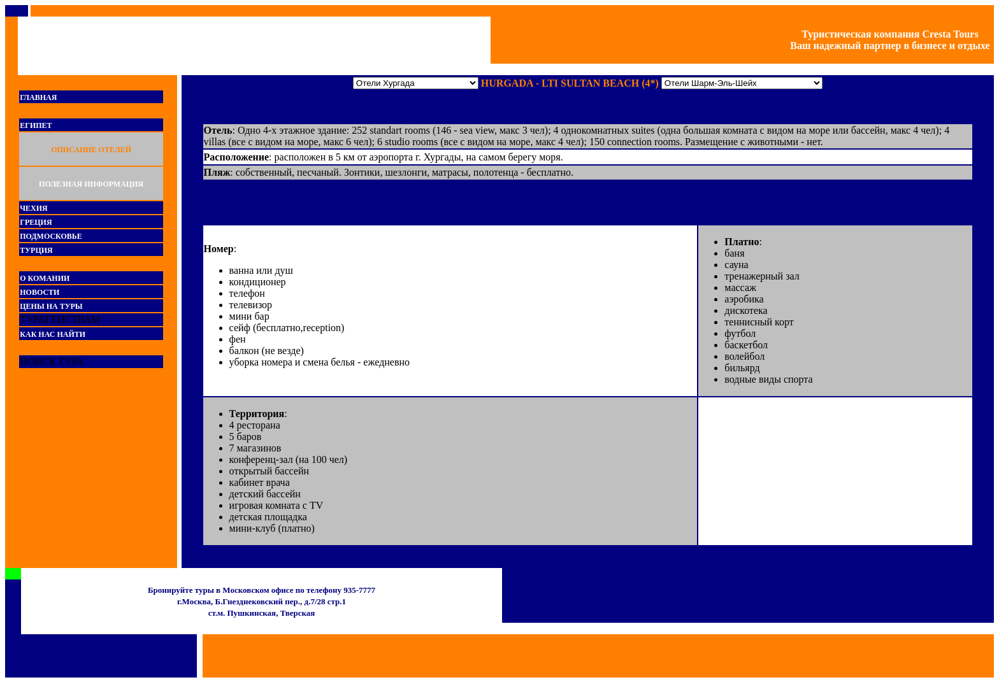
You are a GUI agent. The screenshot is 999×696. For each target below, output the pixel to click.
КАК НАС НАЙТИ (52, 334)
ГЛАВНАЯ (38, 97)
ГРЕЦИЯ (36, 222)
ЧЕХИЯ (33, 208)
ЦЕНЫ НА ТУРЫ (51, 306)
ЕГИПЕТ (36, 125)
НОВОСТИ (39, 292)
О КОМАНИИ (44, 278)
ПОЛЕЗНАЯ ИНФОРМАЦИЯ (91, 184)
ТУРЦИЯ (36, 250)
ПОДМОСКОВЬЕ (51, 236)
